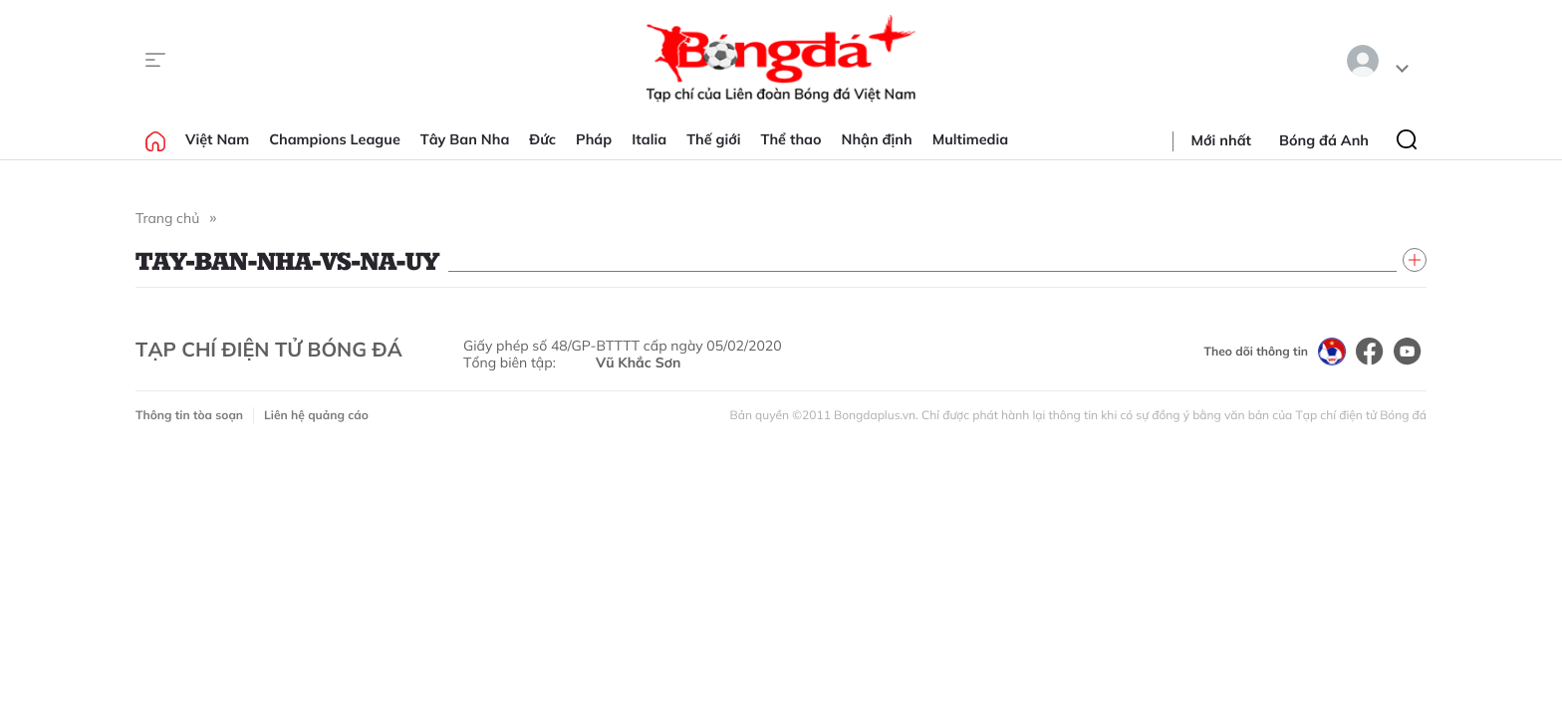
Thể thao (791, 139)
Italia (649, 139)
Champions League (334, 139)
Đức (542, 139)
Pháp (594, 139)
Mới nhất (1221, 140)
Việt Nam (217, 139)
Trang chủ (167, 218)
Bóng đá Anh (1324, 140)
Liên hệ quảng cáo (316, 414)
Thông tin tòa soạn (189, 414)
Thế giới (713, 139)
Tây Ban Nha (465, 139)
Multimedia (970, 139)
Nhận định (877, 139)
